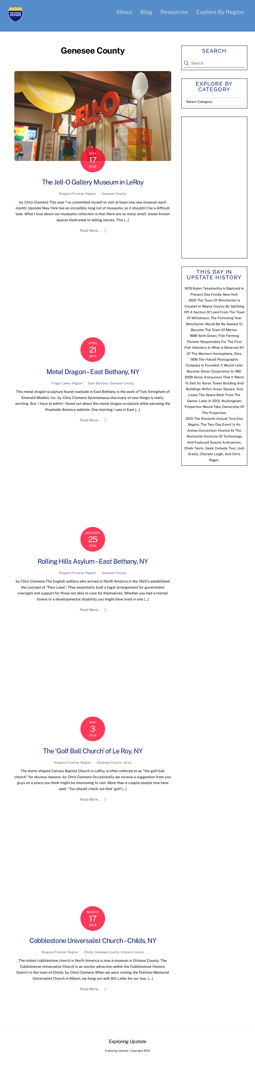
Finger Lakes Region (66, 383)
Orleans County (132, 952)
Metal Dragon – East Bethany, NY (92, 372)
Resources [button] (174, 12)
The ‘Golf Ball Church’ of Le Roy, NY (93, 751)
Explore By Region (220, 12)
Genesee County (114, 194)
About (124, 12)
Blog (146, 12)
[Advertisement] (217, 186)
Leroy (127, 763)
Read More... (90, 231)
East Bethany (98, 383)
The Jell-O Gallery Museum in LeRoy (93, 182)
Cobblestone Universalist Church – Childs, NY (92, 941)
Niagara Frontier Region (77, 194)
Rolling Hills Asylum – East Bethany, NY (93, 561)
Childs (88, 952)
